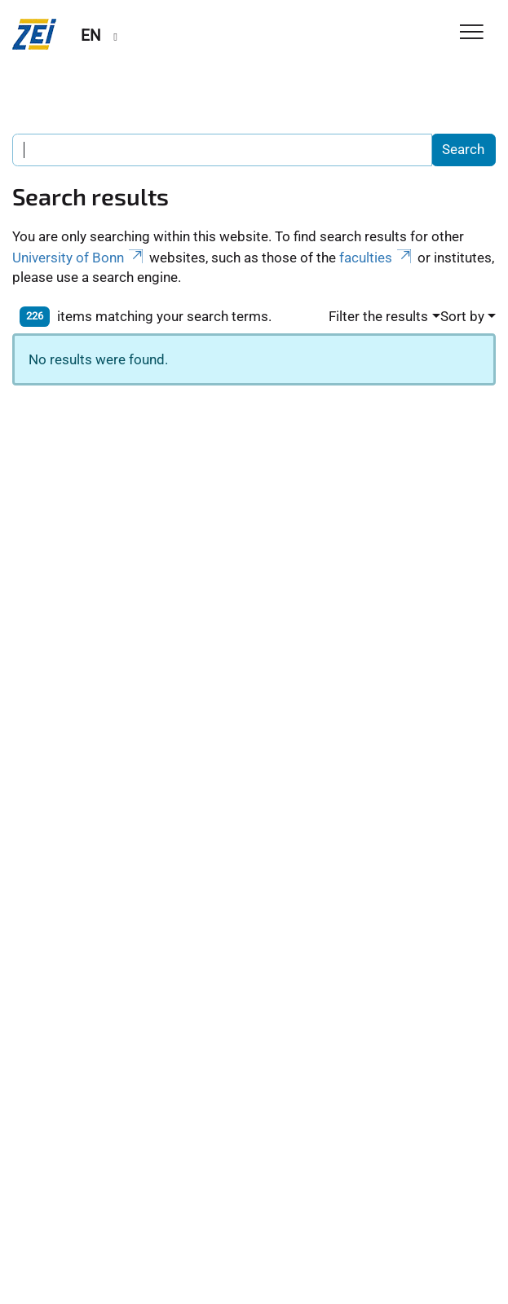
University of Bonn (79, 257)
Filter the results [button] (378, 316)
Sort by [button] (462, 316)
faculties (376, 257)
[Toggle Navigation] (472, 33)
